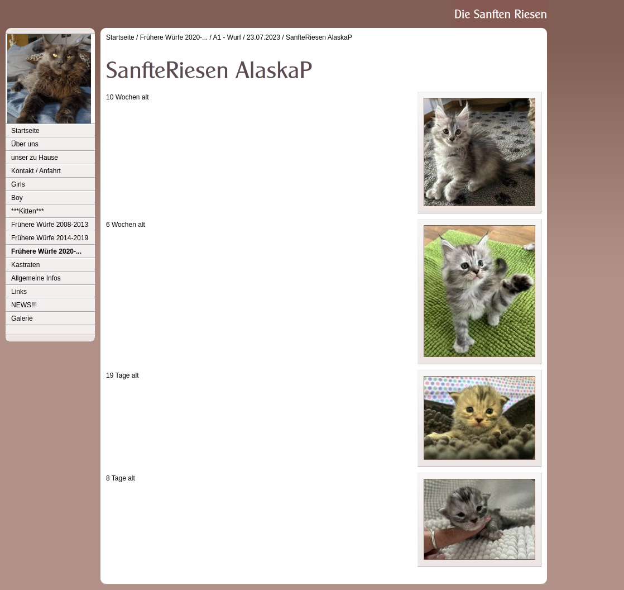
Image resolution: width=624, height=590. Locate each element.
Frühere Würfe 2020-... (46, 251)
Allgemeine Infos (36, 278)
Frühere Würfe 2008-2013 (49, 225)
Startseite (25, 131)
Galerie (22, 318)
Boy (17, 198)
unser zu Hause (34, 157)
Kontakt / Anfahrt (36, 171)
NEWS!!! (24, 305)
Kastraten (25, 265)
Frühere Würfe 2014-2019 (49, 238)
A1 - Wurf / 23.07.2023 (246, 37)
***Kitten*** (27, 211)
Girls (18, 184)
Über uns (25, 144)
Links (19, 292)
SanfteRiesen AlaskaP (319, 37)
